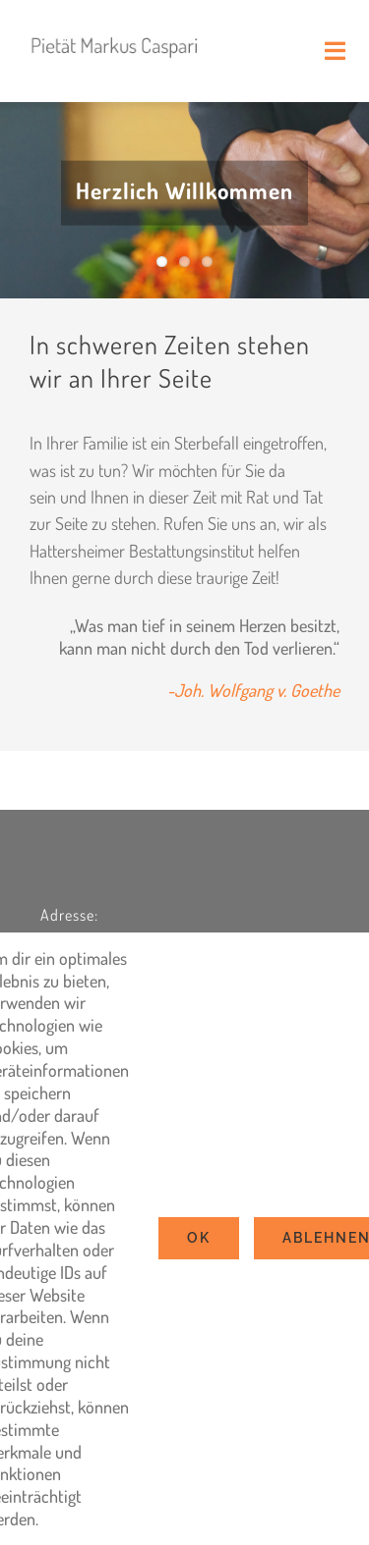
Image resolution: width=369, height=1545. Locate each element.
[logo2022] (115, 28)
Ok (199, 1238)
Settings (78, 1518)
